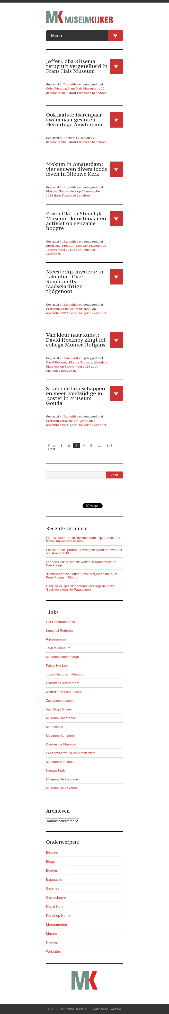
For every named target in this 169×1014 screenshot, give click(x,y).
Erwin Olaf (53, 245)
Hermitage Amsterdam (62, 683)
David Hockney (56, 362)
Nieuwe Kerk (67, 191)
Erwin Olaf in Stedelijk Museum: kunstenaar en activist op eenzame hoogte (76, 220)
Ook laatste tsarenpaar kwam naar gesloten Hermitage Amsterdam (74, 119)
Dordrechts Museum (61, 744)
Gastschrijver (56, 897)
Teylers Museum (58, 648)
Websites (53, 951)
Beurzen (52, 852)
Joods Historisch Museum (65, 674)
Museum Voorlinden (61, 762)
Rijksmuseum (56, 639)
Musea (80, 138)
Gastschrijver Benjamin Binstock (68, 309)
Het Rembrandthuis (60, 622)
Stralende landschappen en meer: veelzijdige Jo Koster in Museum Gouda (75, 395)
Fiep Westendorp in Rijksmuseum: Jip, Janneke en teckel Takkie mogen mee (83, 539)
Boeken (68, 138)
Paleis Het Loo (57, 666)
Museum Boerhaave (61, 718)
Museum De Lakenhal (62, 788)
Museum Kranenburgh (62, 657)
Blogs (50, 861)
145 (109, 446)
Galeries (52, 888)
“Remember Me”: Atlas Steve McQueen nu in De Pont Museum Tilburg (82, 575)
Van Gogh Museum (60, 709)
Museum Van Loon (60, 735)
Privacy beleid (99, 1008)
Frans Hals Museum (81, 88)
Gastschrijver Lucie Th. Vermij (67, 421)
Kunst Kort (70, 358)
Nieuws (52, 942)
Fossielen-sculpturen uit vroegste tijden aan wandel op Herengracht (84, 551)
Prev (51, 446)
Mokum (51, 191)
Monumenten (56, 924)
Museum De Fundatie (62, 779)
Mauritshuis (54, 727)
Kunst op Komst (59, 915)
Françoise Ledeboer (91, 93)
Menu (87, 35)
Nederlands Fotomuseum (65, 692)
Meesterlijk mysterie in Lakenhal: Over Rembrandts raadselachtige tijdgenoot (74, 281)
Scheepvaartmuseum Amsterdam (70, 753)
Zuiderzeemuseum (60, 700)
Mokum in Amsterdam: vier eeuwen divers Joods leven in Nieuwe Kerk (76, 169)
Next (51, 449)
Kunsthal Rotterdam (61, 631)
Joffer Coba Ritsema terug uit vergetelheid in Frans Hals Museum (77, 66)
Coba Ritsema (56, 88)
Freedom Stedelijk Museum (82, 245)
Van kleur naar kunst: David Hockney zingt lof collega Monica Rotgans (76, 340)
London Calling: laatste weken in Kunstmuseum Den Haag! (81, 563)
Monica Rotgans (80, 362)
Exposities (70, 84)
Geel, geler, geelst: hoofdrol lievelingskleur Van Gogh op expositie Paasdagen (80, 587)
